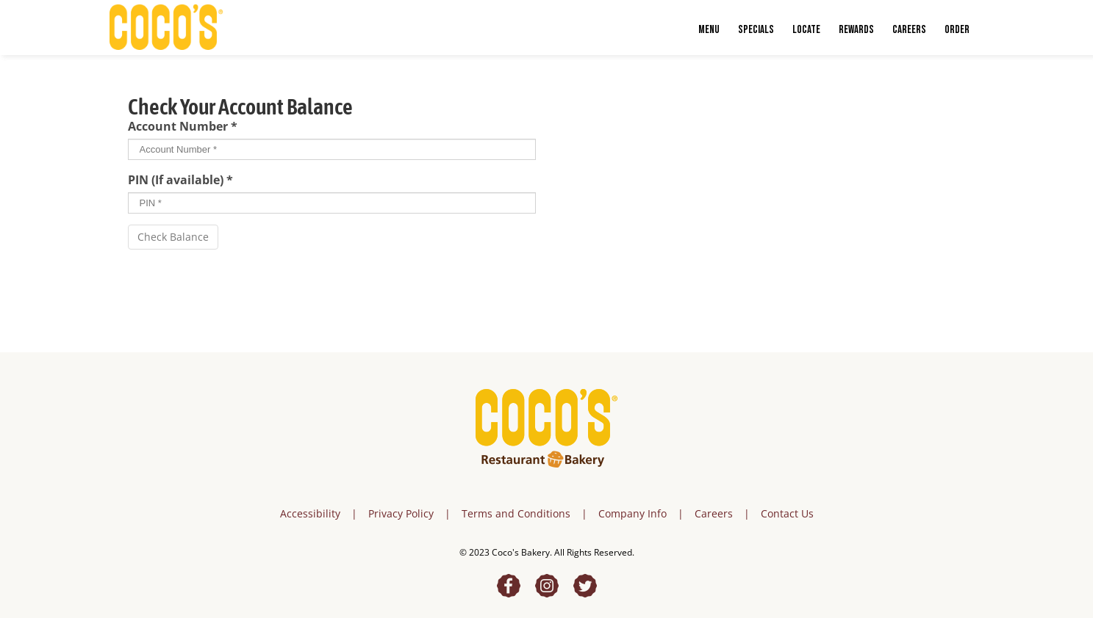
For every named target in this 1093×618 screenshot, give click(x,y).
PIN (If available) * (180, 180)
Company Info (632, 513)
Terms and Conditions (516, 513)
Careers (714, 513)
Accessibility (310, 513)
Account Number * (182, 126)
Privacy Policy (401, 513)
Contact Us (787, 513)
